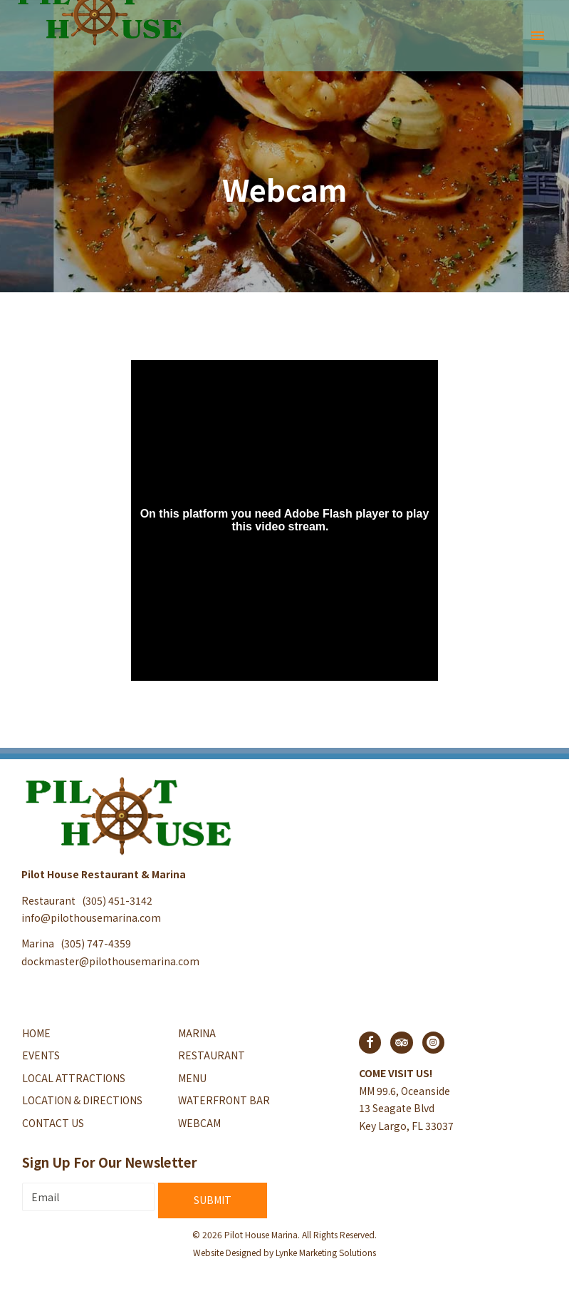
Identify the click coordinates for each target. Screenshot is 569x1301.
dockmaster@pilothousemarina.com (110, 961)
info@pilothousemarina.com (91, 917)
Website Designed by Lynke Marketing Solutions (284, 1252)
